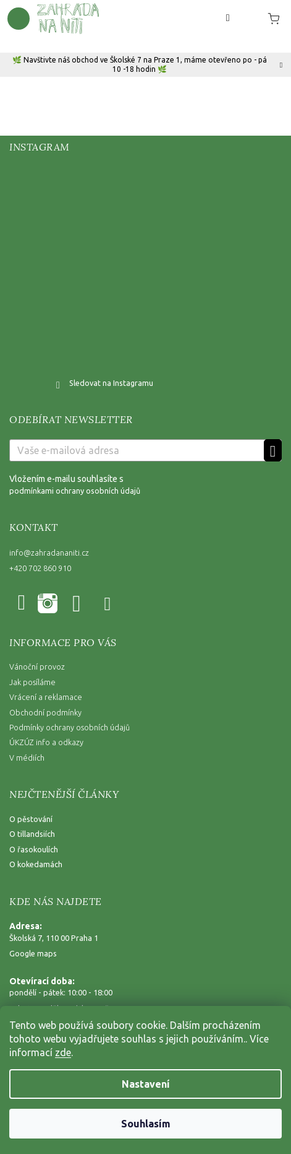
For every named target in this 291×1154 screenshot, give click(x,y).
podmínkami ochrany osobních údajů (74, 490)
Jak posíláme (32, 682)
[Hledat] (228, 18)
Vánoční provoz (37, 666)
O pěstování (31, 819)
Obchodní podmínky (45, 712)
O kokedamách (35, 864)
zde (63, 1052)
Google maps (33, 953)
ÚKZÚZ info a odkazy (46, 742)
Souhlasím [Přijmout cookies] (146, 1123)
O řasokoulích (33, 849)
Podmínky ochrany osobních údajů (69, 727)
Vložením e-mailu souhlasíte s (145, 485)
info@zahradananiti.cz (49, 552)
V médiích (26, 757)
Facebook (23, 604)
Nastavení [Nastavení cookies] (146, 1084)
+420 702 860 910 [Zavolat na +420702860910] (40, 568)
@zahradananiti (108, 604)
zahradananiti (46, 604)
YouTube (77, 604)
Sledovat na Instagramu (111, 382)
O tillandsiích (32, 833)
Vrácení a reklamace (45, 697)
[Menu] (18, 18)
